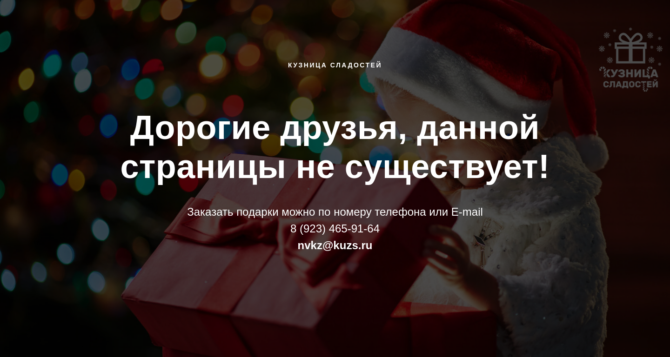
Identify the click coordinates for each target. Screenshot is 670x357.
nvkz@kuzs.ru (335, 245)
